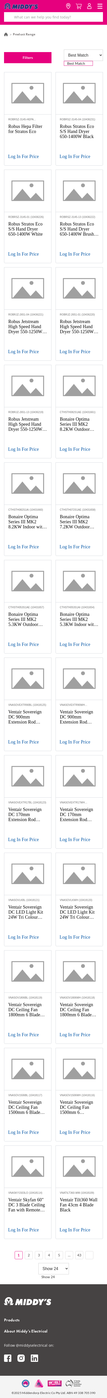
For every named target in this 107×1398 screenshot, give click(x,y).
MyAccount (89, 6)
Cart (79, 6)
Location (68, 6)
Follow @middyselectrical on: (29, 1345)
